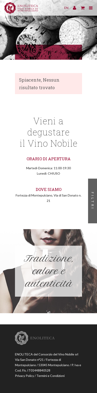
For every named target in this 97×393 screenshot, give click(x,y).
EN (66, 8)
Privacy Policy (24, 376)
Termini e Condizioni (50, 376)
